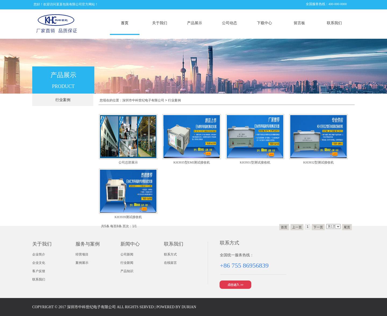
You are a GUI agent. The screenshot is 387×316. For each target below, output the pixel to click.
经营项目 (82, 254)
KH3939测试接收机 (128, 217)
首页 (124, 23)
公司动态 (229, 23)
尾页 (347, 227)
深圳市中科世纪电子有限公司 (143, 100)
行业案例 (174, 100)
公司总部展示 (128, 162)
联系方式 (170, 254)
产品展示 (194, 23)
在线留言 (170, 263)
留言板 (299, 23)
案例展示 (82, 263)
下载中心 (264, 23)
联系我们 (334, 23)
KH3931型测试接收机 (255, 162)
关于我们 (159, 23)
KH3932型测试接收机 (318, 162)
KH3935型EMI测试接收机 (191, 162)
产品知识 (126, 271)
